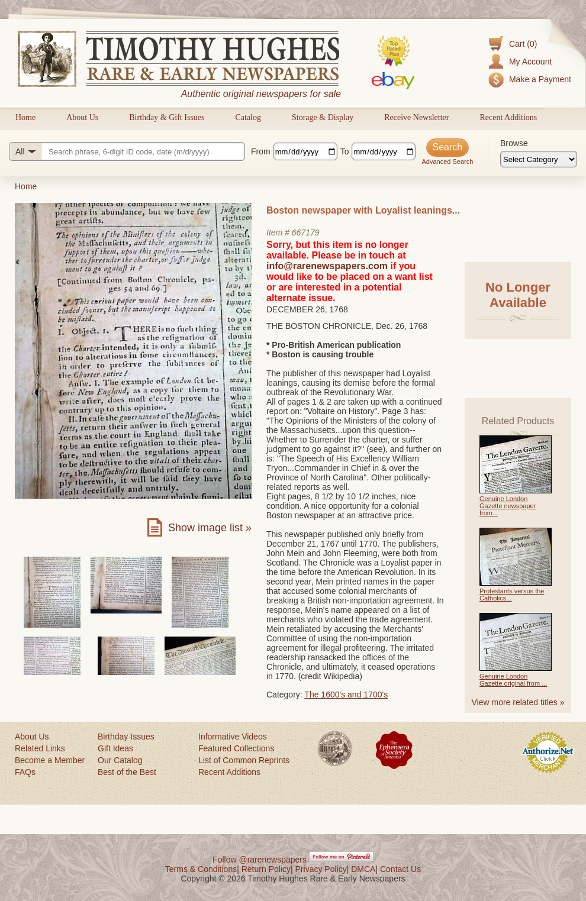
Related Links (40, 748)
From (261, 151)
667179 (306, 232)
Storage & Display (322, 117)
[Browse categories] (538, 159)
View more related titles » (518, 702)
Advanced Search (447, 161)
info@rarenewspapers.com (327, 266)
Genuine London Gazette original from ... (513, 680)
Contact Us (400, 869)
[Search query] (127, 151)
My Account (530, 61)
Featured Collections (236, 748)
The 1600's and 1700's (346, 694)
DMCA (363, 869)
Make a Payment (540, 79)
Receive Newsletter (416, 117)
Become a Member (50, 760)
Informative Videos (232, 736)
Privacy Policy (321, 869)
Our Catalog (120, 760)
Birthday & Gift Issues (166, 117)
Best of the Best (127, 772)
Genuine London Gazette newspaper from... (507, 505)
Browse (514, 143)
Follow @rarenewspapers (259, 859)
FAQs (25, 772)
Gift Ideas (115, 748)
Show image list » (210, 528)
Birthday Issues (126, 736)
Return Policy (266, 869)
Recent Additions (508, 117)
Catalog (248, 117)
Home (25, 117)
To (344, 151)
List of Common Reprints (243, 760)
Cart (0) (523, 44)
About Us (82, 117)
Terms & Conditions (201, 869)
